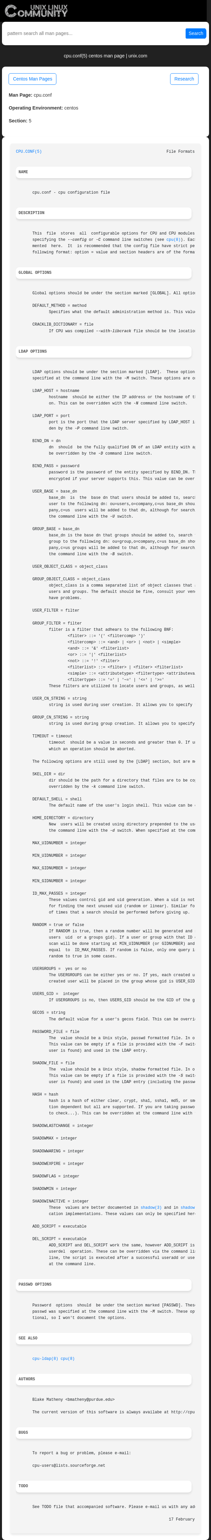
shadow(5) (191, 1207)
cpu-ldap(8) (45, 1359)
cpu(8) (173, 240)
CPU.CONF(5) (29, 151)
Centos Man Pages (32, 78)
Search (196, 33)
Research (184, 78)
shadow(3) (151, 1207)
